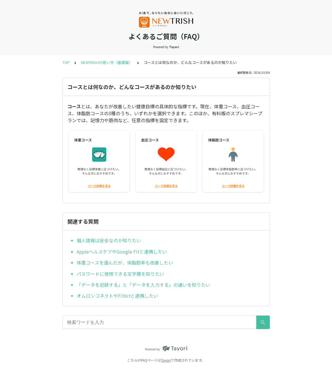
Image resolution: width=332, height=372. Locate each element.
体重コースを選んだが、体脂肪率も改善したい (125, 262)
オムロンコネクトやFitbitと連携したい (117, 295)
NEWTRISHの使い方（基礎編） (106, 62)
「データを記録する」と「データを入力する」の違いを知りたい (143, 284)
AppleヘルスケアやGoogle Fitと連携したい (122, 251)
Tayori (166, 360)
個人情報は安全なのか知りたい (109, 240)
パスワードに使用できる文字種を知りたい (120, 273)
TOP (66, 62)
